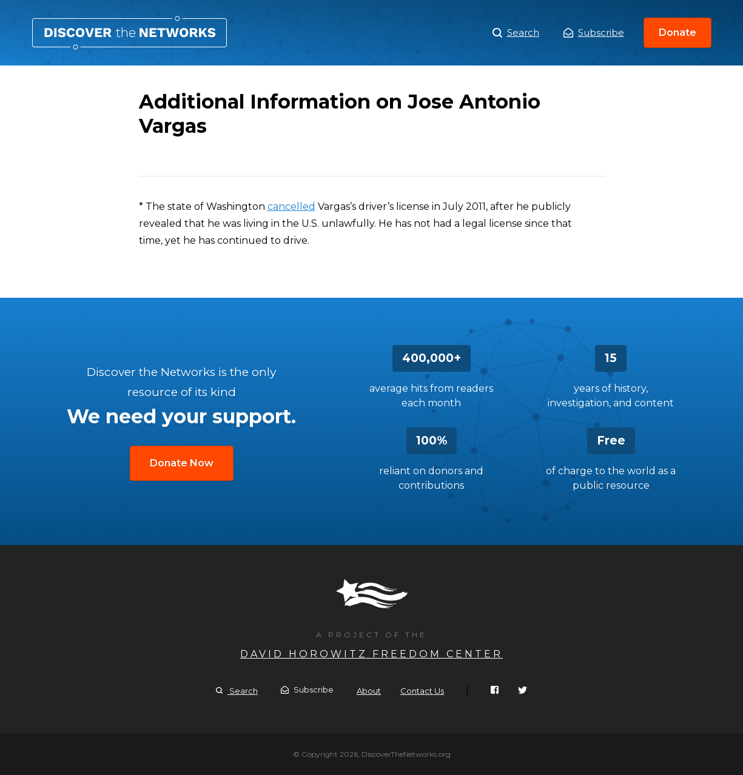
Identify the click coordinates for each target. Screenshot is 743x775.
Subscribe (593, 32)
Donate (677, 32)
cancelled (291, 206)
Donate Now (181, 463)
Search (516, 33)
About (369, 691)
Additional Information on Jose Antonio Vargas (129, 33)
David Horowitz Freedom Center (371, 654)
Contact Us (422, 691)
